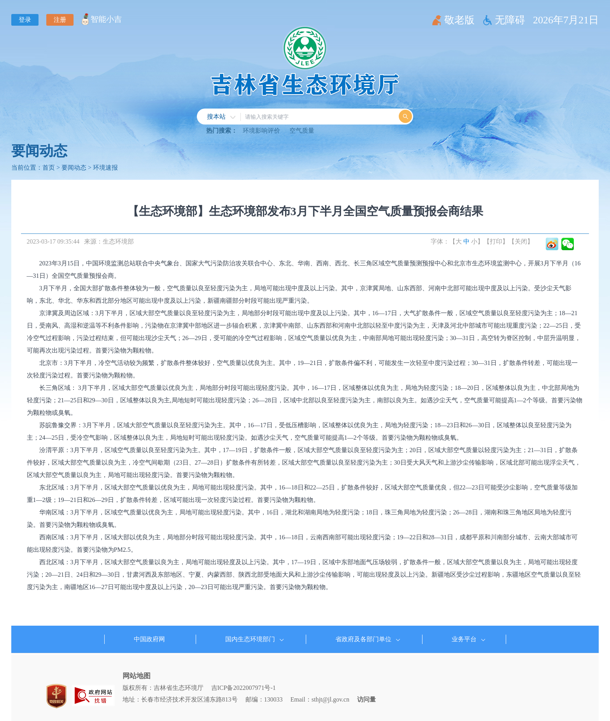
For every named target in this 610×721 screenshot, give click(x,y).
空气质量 (301, 130)
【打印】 (496, 241)
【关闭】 (520, 241)
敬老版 (459, 20)
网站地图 (137, 676)
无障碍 (510, 20)
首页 (48, 167)
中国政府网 (149, 639)
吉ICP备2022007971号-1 (243, 687)
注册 (60, 19)
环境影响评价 (261, 130)
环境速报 (105, 167)
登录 (25, 19)
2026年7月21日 (566, 20)
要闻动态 (39, 151)
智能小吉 (106, 19)
